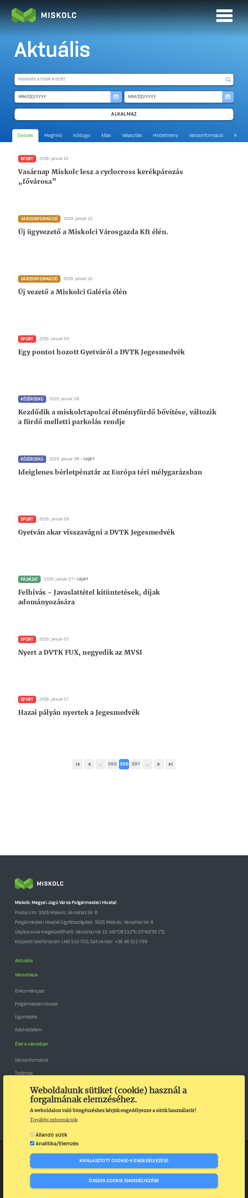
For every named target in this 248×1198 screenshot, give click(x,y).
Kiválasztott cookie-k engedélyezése (124, 1163)
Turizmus (24, 1073)
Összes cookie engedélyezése (124, 1183)
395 (112, 764)
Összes (25, 135)
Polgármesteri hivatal (36, 1004)
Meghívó (53, 135)
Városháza (26, 975)
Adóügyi (81, 135)
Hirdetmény (165, 135)
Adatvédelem (28, 1029)
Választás (132, 135)
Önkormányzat (29, 991)
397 (135, 764)
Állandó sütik (51, 1138)
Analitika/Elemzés (57, 1147)
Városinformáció (206, 135)
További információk (54, 1123)
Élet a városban (31, 1044)
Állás (106, 135)
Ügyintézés (26, 1017)
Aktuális (24, 961)
